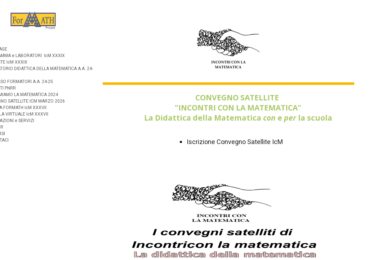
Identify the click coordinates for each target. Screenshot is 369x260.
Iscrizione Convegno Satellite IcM (235, 142)
